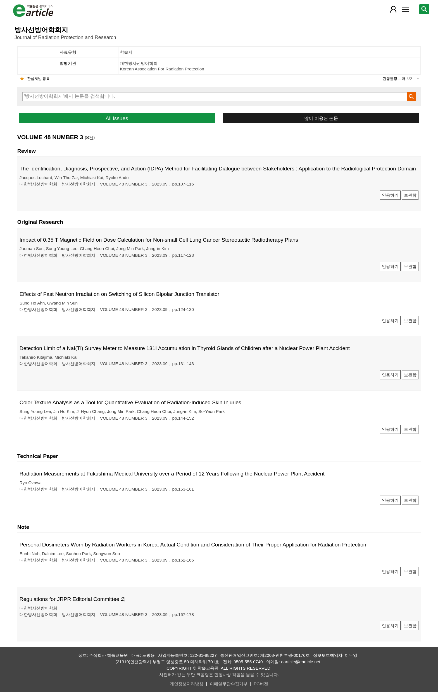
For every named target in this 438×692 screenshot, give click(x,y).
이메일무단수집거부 (228, 683)
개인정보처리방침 (186, 683)
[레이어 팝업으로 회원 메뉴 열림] (393, 9)
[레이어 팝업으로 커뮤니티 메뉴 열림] (405, 9)
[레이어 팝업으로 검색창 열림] (424, 9)
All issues (117, 118)
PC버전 (261, 683)
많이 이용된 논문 (321, 118)
